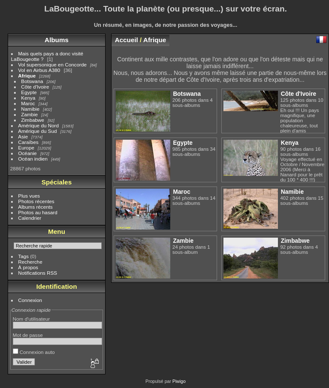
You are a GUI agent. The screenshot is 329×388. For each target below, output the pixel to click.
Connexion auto (34, 352)
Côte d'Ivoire (35, 86)
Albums (57, 39)
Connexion (30, 300)
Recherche (30, 261)
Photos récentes (36, 201)
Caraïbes (28, 142)
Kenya (28, 98)
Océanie (27, 153)
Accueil (126, 39)
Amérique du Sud (37, 131)
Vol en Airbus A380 (39, 70)
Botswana (32, 81)
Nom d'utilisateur (31, 319)
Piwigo (179, 381)
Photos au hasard (37, 212)
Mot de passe (28, 335)
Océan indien (33, 158)
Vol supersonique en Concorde (52, 64)
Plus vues (29, 195)
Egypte (29, 92)
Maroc (28, 103)
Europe (26, 147)
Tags (23, 256)
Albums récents (35, 207)
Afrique (27, 75)
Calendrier (29, 218)
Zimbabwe (32, 120)
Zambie (29, 114)
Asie (23, 136)
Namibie (30, 109)
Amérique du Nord (38, 125)
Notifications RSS (37, 273)
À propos (28, 267)
